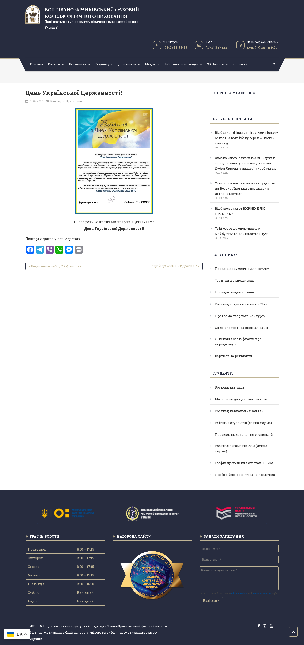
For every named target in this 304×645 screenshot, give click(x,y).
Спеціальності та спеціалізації (241, 327)
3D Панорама (217, 64)
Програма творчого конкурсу (240, 316)
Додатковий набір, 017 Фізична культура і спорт (59, 266)
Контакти (240, 64)
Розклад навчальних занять (239, 411)
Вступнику (77, 64)
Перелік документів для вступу (242, 268)
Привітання (74, 101)
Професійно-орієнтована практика (245, 474)
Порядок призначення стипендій (244, 434)
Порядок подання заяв (234, 292)
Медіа (150, 64)
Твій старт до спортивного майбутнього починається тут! (241, 231)
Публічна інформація (181, 64)
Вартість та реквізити (233, 356)
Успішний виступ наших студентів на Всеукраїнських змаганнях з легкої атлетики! (245, 188)
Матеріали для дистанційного (241, 399)
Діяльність (127, 64)
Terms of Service (261, 593)
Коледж (54, 64)
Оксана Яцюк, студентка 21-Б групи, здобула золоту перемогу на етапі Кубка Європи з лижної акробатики (245, 163)
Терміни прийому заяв (234, 280)
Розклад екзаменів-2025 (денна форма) (241, 448)
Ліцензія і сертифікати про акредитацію (238, 341)
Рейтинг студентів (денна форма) (243, 423)
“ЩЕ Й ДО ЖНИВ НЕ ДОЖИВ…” (174, 266)
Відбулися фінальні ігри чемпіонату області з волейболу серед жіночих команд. (246, 137)
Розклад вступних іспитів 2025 (241, 304)
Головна (36, 64)
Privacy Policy (239, 593)
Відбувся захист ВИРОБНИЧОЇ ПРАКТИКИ (240, 211)
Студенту (102, 64)
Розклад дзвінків (229, 387)
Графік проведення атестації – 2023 (244, 463)
